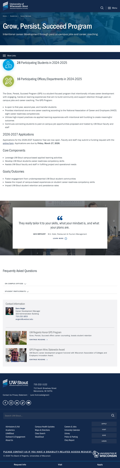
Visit (104, 430)
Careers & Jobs (70, 427)
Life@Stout (10, 433)
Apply (104, 424)
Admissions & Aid (13, 427)
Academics (13, 16)
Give (104, 435)
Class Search (40, 433)
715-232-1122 (40, 384)
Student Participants (17, 291)
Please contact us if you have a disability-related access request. (47, 452)
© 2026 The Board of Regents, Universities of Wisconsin (27, 456)
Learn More (58, 238)
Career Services (26, 16)
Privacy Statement (20, 395)
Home (5, 16)
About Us (9, 440)
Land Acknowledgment (39, 395)
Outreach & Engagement (15, 437)
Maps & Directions (42, 430)
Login (104, 441)
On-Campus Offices (15, 284)
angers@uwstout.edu (24, 319)
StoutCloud (39, 437)
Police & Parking (71, 437)
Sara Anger (20, 308)
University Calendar (72, 430)
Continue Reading (38, 340)
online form (8, 143)
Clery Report (69, 440)
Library (67, 433)
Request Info (20, 464)
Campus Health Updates (45, 427)
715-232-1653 (22, 316)
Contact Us (7, 395)
